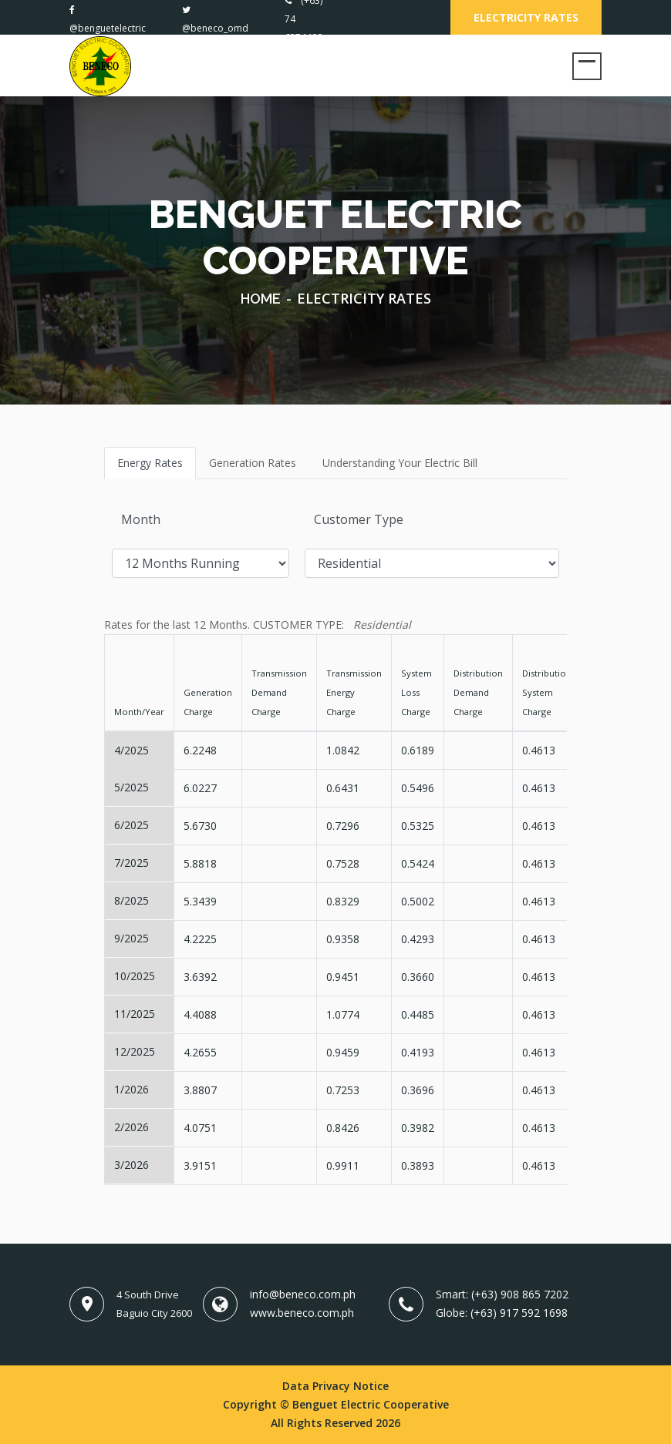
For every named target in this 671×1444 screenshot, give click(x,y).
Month (140, 519)
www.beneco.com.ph (302, 1312)
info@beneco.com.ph (303, 1294)
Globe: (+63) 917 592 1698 (502, 1312)
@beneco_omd (215, 28)
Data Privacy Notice (335, 1386)
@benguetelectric (107, 28)
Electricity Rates (526, 17)
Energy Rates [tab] (150, 462)
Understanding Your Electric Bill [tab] (399, 462)
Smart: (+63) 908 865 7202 (502, 1294)
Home (261, 298)
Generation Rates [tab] (252, 462)
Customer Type (358, 519)
